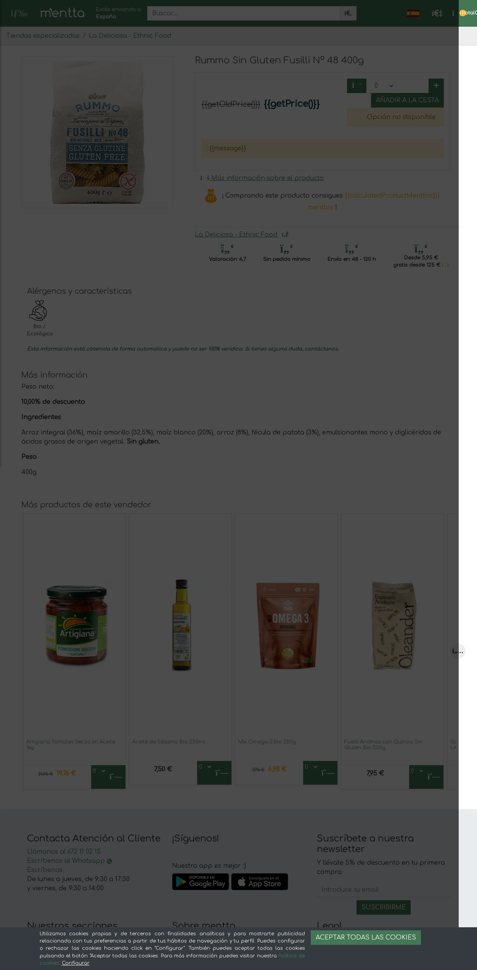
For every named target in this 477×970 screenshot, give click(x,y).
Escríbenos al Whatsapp (69, 860)
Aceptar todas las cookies (366, 937)
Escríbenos (45, 870)
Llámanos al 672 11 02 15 (64, 851)
